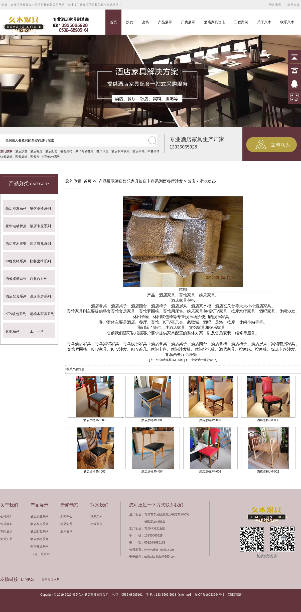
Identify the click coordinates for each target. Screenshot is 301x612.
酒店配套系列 (16, 296)
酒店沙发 (21, 151)
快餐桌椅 (6, 157)
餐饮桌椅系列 (40, 208)
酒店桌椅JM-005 (94, 471)
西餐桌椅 (21, 157)
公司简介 (6, 516)
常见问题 (66, 524)
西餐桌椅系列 (16, 279)
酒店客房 (36, 151)
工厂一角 (37, 331)
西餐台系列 (38, 279)
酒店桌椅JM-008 (152, 420)
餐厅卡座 (102, 151)
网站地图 (275, 5)
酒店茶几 (138, 151)
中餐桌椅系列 (16, 261)
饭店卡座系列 (40, 226)
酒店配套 (51, 151)
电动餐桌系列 (39, 546)
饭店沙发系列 (16, 208)
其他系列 (13, 331)
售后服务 (6, 524)
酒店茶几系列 (40, 244)
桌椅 (145, 22)
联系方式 (293, 5)
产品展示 (165, 22)
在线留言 (96, 524)
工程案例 (241, 22)
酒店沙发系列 (39, 516)
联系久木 (287, 22)
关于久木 (264, 22)
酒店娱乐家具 (127, 181)
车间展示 (6, 531)
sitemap (184, 594)
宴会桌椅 (66, 151)
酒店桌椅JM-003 (210, 471)
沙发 (129, 22)
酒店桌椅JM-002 (268, 471)
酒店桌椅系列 (39, 539)
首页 (113, 22)
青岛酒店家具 (51, 579)
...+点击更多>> (40, 554)
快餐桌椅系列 (40, 261)
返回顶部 (235, 594)
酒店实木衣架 (120, 151)
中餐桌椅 (153, 151)
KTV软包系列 (51, 157)
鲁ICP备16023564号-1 (209, 594)
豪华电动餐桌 (84, 151)
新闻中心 (66, 516)
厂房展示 (188, 22)
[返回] (183, 289)
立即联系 (281, 144)
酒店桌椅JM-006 (268, 420)
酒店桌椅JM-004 (152, 471)
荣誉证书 (6, 539)
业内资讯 (66, 531)
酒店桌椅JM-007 (210, 420)
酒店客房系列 (40, 296)
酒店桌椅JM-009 (171, 360)
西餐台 (34, 157)
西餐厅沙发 (173, 181)
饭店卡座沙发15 (205, 360)
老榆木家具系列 (42, 314)
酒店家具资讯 (214, 22)
